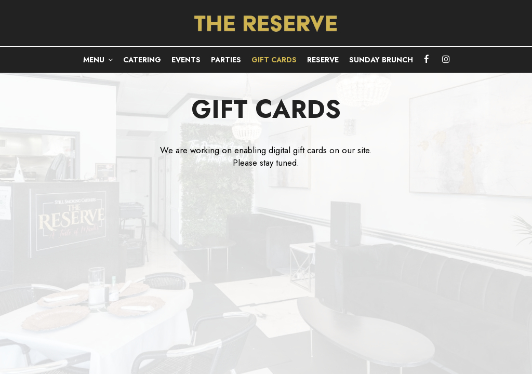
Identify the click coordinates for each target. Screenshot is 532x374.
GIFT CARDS (274, 60)
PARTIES (226, 60)
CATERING (142, 60)
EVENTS (186, 60)
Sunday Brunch (381, 60)
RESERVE (323, 60)
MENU (98, 60)
